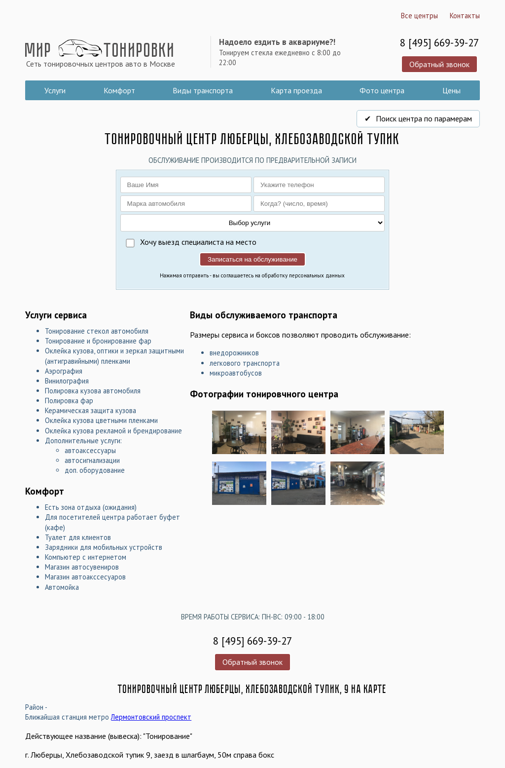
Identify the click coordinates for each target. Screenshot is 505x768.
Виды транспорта (203, 90)
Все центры (419, 15)
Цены (451, 90)
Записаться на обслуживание (252, 259)
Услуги (55, 90)
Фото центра (382, 90)
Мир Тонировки (100, 53)
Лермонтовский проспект (151, 717)
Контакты (465, 15)
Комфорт (119, 90)
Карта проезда (296, 90)
